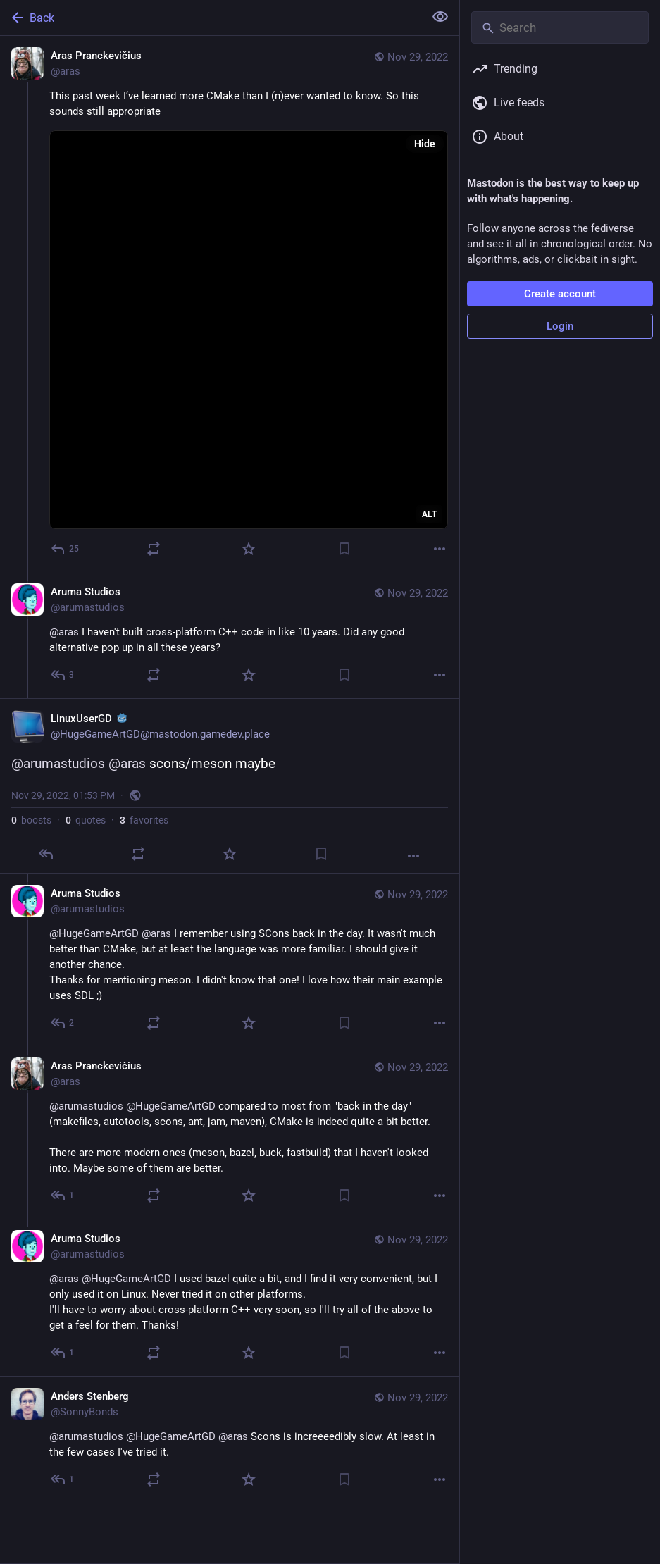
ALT (429, 514)
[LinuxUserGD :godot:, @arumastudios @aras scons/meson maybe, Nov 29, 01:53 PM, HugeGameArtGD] (229, 786)
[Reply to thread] (63, 674)
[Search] (560, 27)
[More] (439, 548)
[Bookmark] (344, 548)
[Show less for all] (440, 17)
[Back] (210, 17)
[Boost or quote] (153, 548)
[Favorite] (248, 548)
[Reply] (65, 548)
